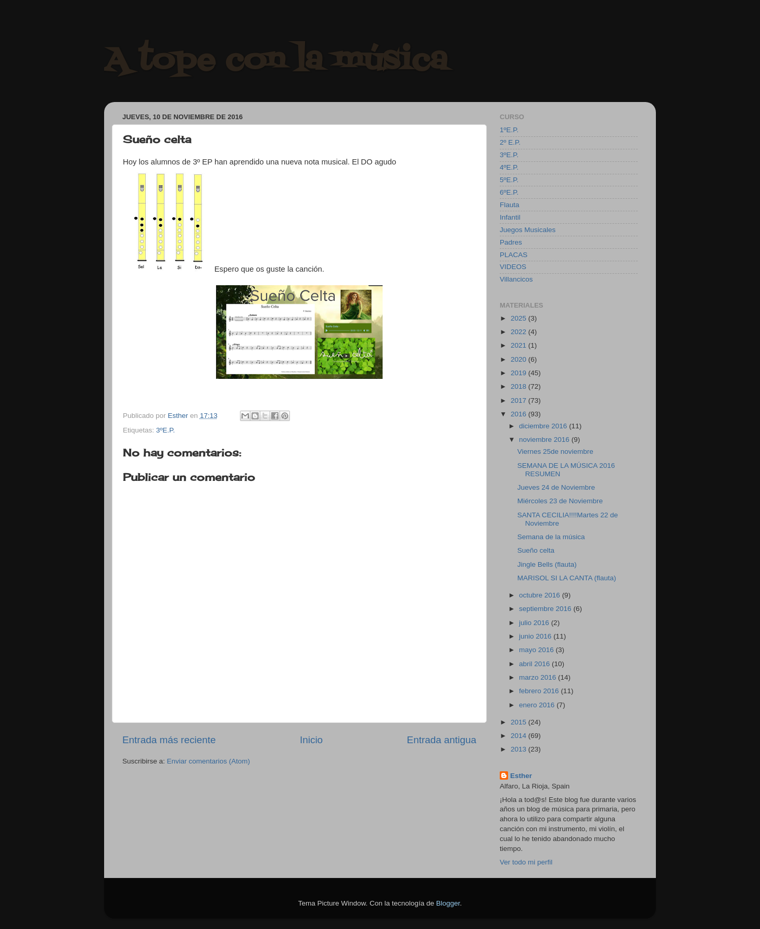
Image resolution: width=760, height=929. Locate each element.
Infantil (510, 217)
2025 (519, 318)
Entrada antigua (441, 739)
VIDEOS (513, 267)
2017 (519, 400)
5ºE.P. (509, 180)
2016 (519, 414)
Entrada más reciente (169, 739)
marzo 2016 (538, 677)
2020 (519, 359)
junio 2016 (536, 636)
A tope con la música (276, 61)
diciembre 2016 (544, 426)
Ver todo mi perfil (526, 862)
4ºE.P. (509, 167)
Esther (521, 776)
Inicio (311, 739)
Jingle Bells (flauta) (547, 564)
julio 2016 (535, 623)
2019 (519, 373)
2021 (519, 345)
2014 (519, 736)
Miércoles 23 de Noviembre (560, 501)
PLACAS (513, 255)
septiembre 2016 (546, 609)
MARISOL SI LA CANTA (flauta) (566, 578)
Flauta (510, 205)
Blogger (448, 903)
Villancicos (516, 279)
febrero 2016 (540, 691)
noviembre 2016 (545, 439)
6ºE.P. (509, 192)
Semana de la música (551, 537)
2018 (519, 386)
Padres (511, 242)
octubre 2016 (540, 595)
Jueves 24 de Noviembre (556, 487)
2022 (519, 332)
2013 (519, 749)
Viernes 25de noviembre (555, 451)
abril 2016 (535, 664)
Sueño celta (535, 550)
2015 (519, 722)
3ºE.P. (165, 430)
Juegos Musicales (527, 230)
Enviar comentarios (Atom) (208, 761)
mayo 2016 (537, 650)
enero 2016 (537, 705)
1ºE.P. (509, 130)
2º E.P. (510, 142)
